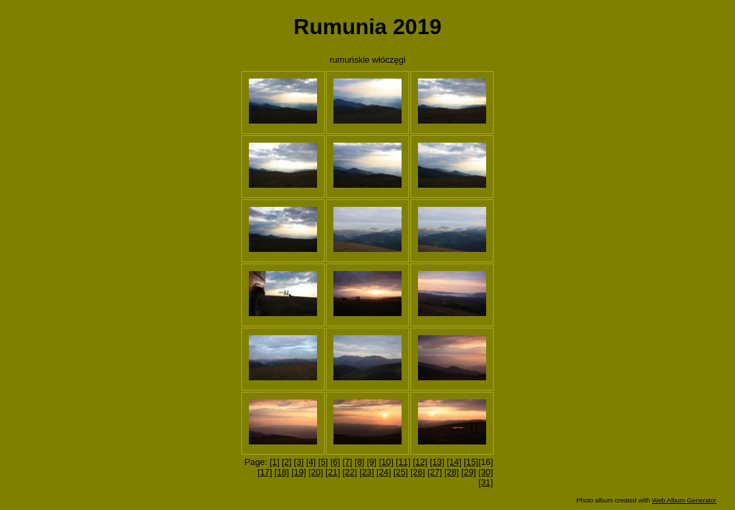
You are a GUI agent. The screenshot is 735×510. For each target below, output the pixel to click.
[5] (323, 462)
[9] (371, 462)
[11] (403, 462)
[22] (349, 472)
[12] (420, 462)
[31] (486, 482)
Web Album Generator (684, 500)
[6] (335, 462)
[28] (452, 472)
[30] (486, 472)
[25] (400, 472)
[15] (471, 462)
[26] (417, 472)
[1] (275, 462)
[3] (298, 462)
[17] (265, 472)
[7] (347, 462)
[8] (359, 462)
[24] (383, 472)
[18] (282, 472)
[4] (311, 462)
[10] (386, 462)
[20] (315, 472)
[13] (437, 462)
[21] (332, 472)
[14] (454, 462)
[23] (366, 472)
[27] (434, 472)
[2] (286, 462)
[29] (469, 472)
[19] (299, 472)
